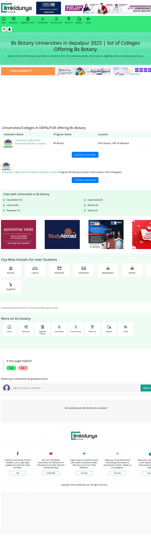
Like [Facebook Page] (17, 473)
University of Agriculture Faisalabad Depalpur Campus (30, 172)
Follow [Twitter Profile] (84, 473)
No (23, 368)
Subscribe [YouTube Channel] (51, 473)
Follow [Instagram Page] (117, 473)
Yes (11, 368)
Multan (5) (93, 205)
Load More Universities (85, 154)
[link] (48, 8)
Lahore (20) (12, 205)
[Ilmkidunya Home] (16, 8)
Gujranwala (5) (95, 199)
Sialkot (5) (93, 210)
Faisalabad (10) (14, 199)
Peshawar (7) (13, 210)
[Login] (9, 29)
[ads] (18, 234)
